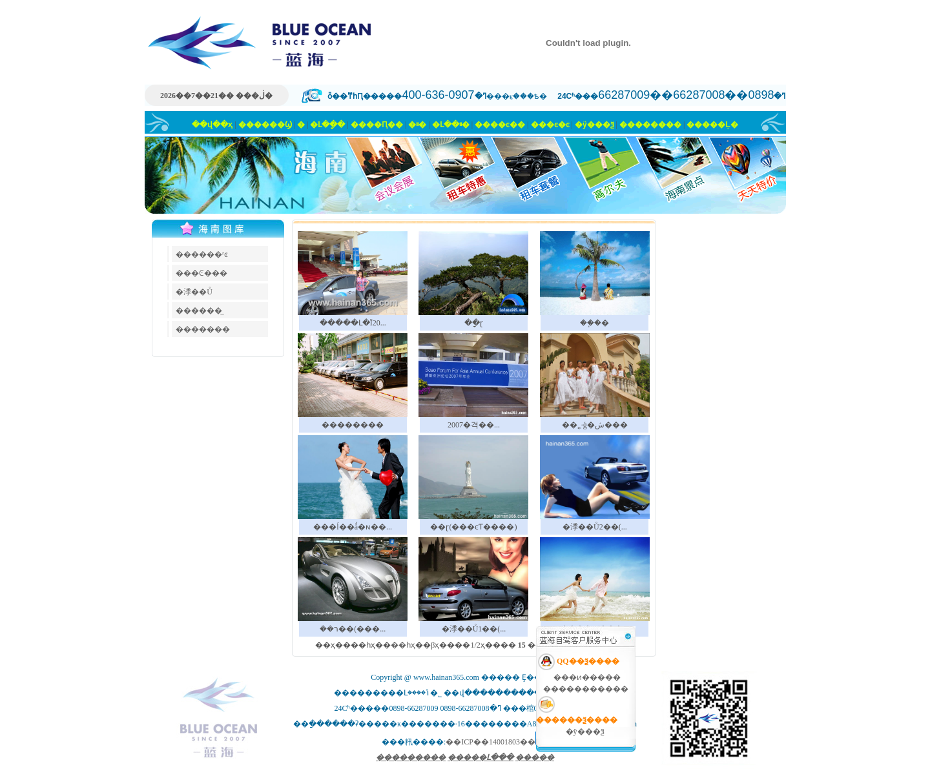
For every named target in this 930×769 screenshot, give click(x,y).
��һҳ (403, 645)
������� (203, 329)
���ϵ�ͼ (550, 124)
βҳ (435, 645)
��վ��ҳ (212, 124)
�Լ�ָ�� (327, 124)
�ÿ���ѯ (594, 124)
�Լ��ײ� (451, 124)
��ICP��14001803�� (490, 741)
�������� (650, 124)
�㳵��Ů (194, 291)
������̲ (199, 310)
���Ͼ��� (201, 273)
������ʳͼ (202, 254)
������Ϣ (265, 124)
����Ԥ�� (377, 124)
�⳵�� (301, 124)
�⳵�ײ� (417, 124)
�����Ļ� (712, 124)
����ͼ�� (500, 124)
